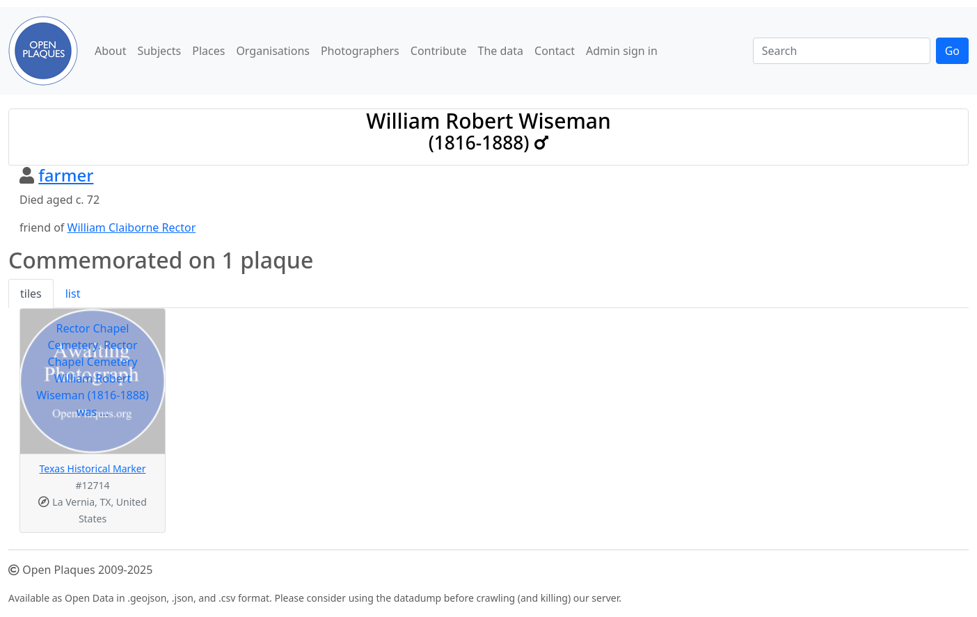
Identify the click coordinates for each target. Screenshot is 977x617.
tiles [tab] (31, 293)
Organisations (273, 50)
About (110, 50)
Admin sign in (622, 50)
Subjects (159, 50)
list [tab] (73, 293)
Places (208, 50)
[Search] (841, 51)
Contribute (439, 50)
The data (501, 50)
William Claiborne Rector (131, 227)
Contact (554, 50)
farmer (65, 174)
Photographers (360, 50)
